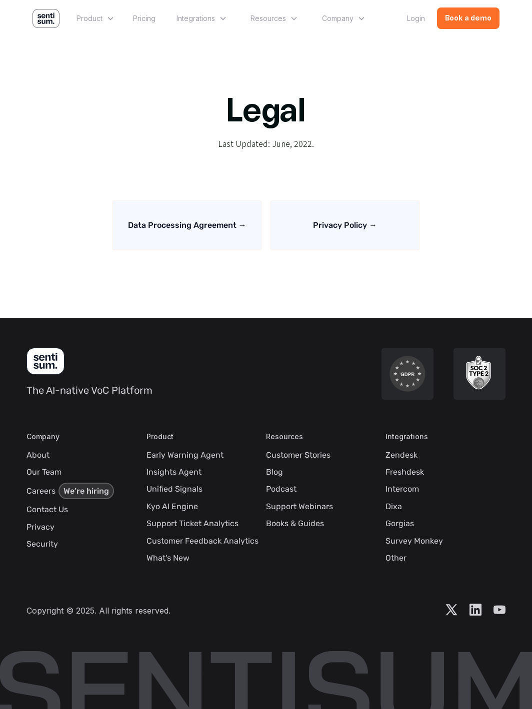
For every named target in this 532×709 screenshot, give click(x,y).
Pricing (144, 18)
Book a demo (468, 18)
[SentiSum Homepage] (45, 361)
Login (416, 18)
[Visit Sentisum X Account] (452, 611)
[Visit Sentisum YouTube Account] (500, 611)
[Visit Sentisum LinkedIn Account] (476, 611)
